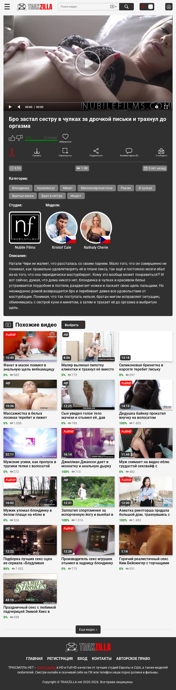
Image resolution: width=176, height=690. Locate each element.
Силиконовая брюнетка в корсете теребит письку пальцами (141, 367)
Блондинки (20, 188)
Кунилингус (46, 188)
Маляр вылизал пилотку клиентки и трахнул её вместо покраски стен (87, 367)
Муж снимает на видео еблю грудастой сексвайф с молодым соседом (144, 464)
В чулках (145, 188)
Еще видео (88, 629)
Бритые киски (22, 196)
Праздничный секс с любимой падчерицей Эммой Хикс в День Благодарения (29, 609)
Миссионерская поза (97, 188)
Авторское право (133, 658)
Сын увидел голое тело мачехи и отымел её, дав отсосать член (83, 415)
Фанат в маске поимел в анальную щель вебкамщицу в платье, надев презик (28, 367)
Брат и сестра (52, 196)
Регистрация (60, 658)
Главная (34, 658)
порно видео (46, 667)
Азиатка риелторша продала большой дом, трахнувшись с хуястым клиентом (144, 512)
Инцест (76, 196)
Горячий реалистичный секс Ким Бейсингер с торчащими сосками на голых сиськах (144, 561)
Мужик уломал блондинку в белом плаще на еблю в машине (27, 512)
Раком (126, 188)
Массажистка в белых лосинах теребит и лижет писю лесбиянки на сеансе (26, 415)
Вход (82, 658)
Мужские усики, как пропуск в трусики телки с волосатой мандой (29, 464)
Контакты (102, 658)
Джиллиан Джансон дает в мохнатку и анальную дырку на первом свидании (86, 464)
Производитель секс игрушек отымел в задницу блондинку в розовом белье (87, 561)
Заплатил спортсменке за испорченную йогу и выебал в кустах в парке (87, 512)
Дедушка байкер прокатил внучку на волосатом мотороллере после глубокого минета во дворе (145, 415)
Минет (68, 188)
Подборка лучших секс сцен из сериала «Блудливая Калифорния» (27, 561)
